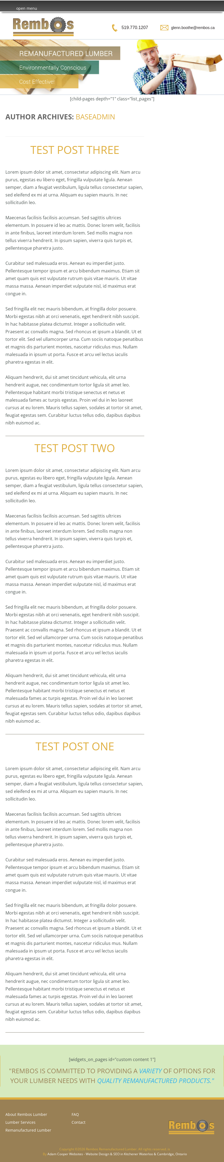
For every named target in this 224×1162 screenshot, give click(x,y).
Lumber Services (20, 1122)
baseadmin (95, 117)
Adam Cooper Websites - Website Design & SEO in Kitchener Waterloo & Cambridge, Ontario (117, 1154)
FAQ (75, 1114)
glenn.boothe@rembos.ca (193, 28)
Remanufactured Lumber (28, 1130)
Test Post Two (74, 447)
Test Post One (75, 746)
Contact (78, 1122)
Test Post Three (74, 149)
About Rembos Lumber (26, 1114)
